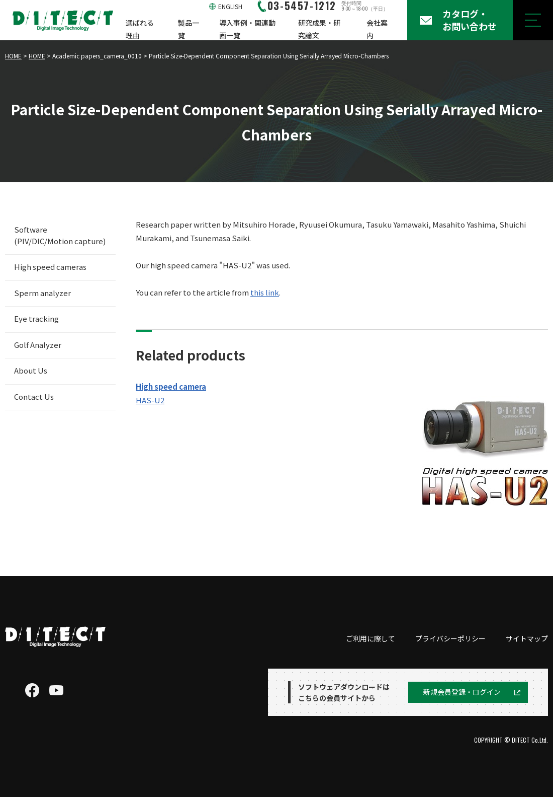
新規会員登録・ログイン (462, 692)
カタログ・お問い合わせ (469, 20)
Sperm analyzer (42, 292)
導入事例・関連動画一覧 (247, 29)
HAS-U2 (150, 400)
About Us (30, 370)
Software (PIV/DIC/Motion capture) (60, 235)
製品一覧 (188, 29)
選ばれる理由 (140, 29)
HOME (13, 55)
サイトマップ (527, 638)
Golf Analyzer (37, 344)
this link (264, 292)
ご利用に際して (370, 638)
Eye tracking (36, 318)
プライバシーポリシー (450, 638)
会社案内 (377, 29)
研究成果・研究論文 (319, 29)
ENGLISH (230, 6)
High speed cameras (50, 266)
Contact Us (34, 396)
